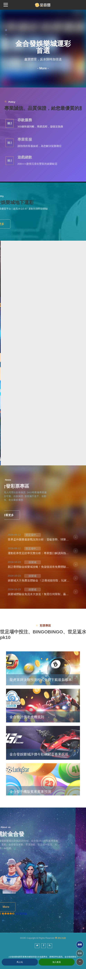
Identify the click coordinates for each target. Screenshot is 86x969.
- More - (43, 68)
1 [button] (6, 30)
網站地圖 (62, 938)
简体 (80, 953)
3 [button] (6, 39)
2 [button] (6, 34)
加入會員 (56, 962)
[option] (43, 48)
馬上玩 (20, 962)
